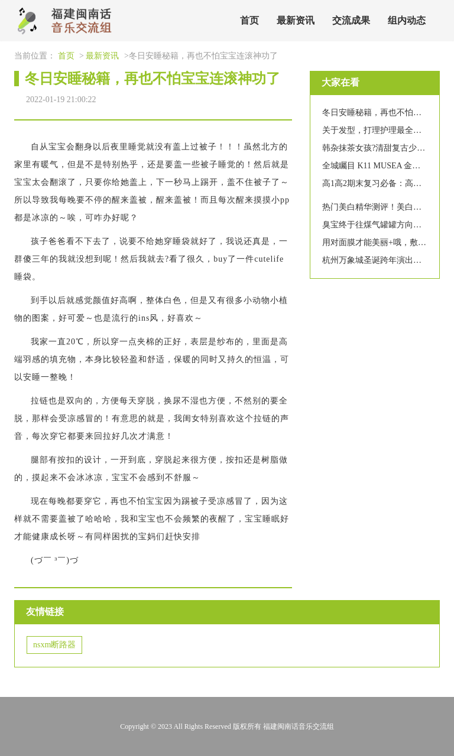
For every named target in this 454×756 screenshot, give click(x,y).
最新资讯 (295, 20)
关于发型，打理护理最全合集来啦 (384, 130)
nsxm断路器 (54, 644)
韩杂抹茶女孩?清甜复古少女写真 (382, 148)
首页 (249, 20)
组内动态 (407, 20)
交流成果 (351, 20)
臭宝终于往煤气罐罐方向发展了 (380, 224)
